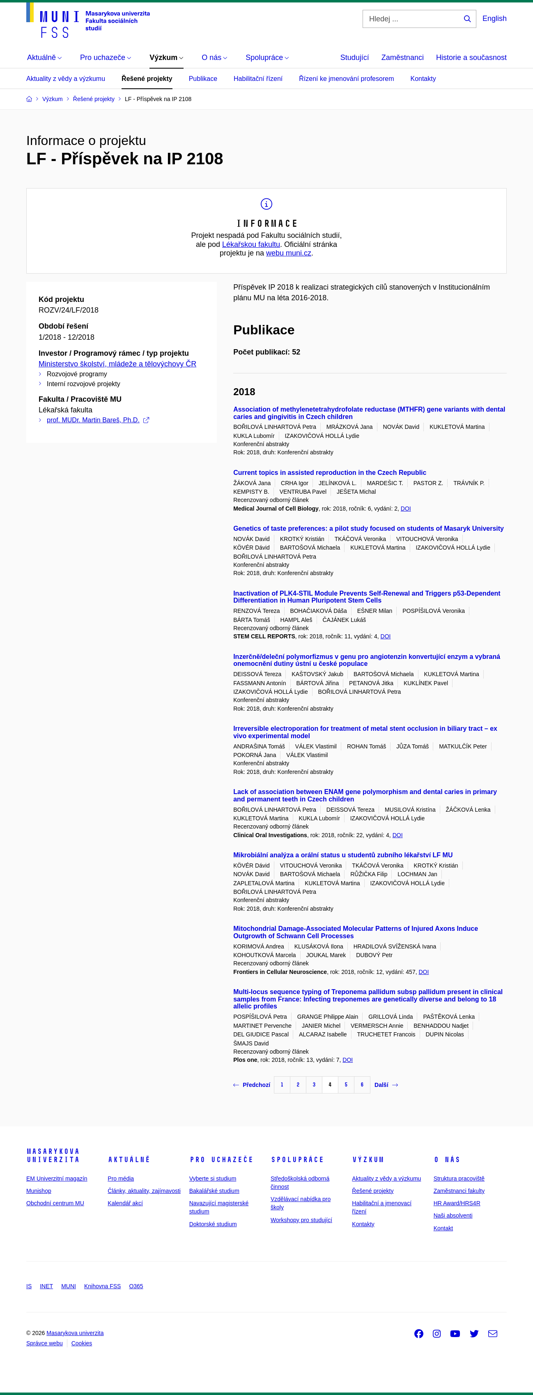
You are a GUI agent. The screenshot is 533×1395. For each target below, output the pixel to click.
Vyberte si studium (213, 1178)
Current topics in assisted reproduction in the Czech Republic (329, 472)
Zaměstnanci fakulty (459, 1191)
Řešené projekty (147, 78)
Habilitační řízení (258, 78)
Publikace (203, 78)
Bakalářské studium (214, 1191)
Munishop (38, 1191)
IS (29, 1286)
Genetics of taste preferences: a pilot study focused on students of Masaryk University (368, 528)
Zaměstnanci (402, 57)
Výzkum (368, 1159)
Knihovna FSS (102, 1286)
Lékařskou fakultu (251, 244)
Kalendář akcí (125, 1203)
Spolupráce (297, 1159)
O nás (447, 1159)
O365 (136, 1286)
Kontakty (423, 78)
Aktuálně (129, 1159)
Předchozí (251, 1085)
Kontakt (443, 1228)
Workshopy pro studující (301, 1220)
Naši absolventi (453, 1215)
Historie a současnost (471, 57)
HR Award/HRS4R (457, 1203)
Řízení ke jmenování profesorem (346, 78)
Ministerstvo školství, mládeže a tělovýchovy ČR (117, 364)
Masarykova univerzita (53, 1155)
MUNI (68, 1286)
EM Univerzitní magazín (56, 1178)
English (494, 18)
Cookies (81, 1343)
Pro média (121, 1178)
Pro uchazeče (221, 1159)
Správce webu (44, 1343)
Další (385, 1085)
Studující (354, 57)
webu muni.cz (288, 253)
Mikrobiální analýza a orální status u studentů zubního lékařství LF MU (343, 855)
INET (46, 1286)
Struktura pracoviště (459, 1178)
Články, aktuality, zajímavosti (144, 1191)
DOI (406, 508)
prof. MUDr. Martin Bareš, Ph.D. (98, 420)
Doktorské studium (213, 1224)
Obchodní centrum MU (55, 1203)
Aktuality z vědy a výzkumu (65, 78)
